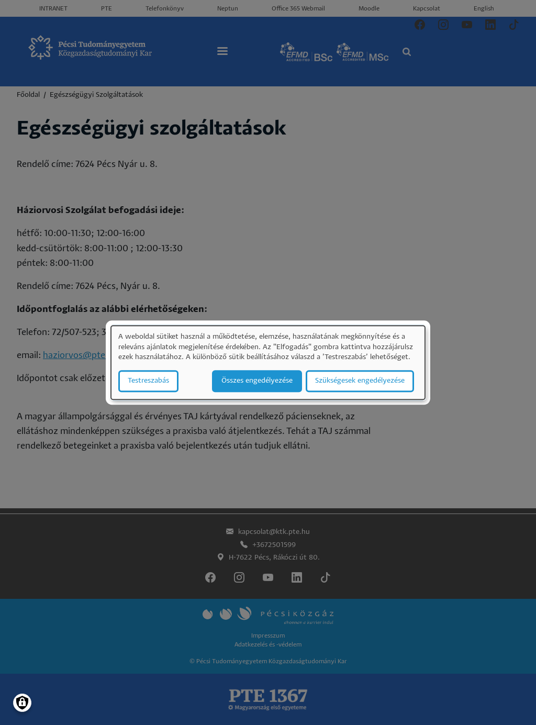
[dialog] (268, 362)
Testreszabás (148, 380)
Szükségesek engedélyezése (360, 380)
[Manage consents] (22, 703)
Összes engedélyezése (257, 380)
